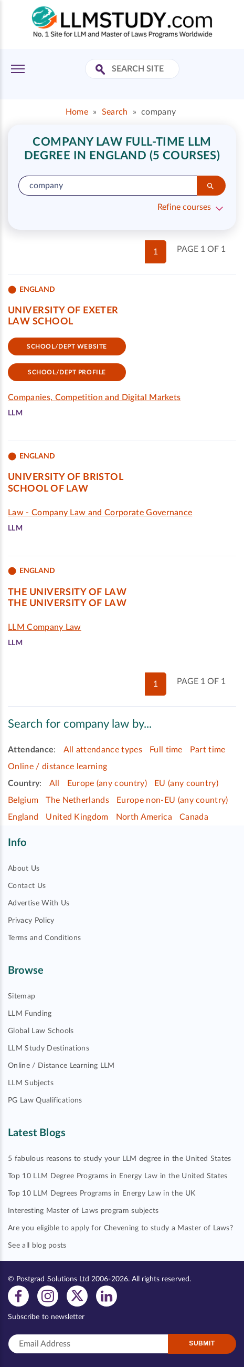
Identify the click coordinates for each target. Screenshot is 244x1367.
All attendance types (102, 750)
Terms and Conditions (44, 938)
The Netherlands (77, 800)
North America (144, 817)
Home (77, 112)
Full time (166, 750)
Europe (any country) (107, 783)
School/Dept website (67, 346)
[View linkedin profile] (106, 1295)
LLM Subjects (31, 1083)
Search (115, 112)
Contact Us (27, 886)
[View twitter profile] (77, 1295)
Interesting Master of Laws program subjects (83, 1211)
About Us (24, 868)
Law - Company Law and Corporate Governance (100, 512)
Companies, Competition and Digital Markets (94, 397)
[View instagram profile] (47, 1295)
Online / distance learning (57, 766)
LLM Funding (30, 1013)
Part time (208, 750)
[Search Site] (102, 70)
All (54, 783)
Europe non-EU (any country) (172, 800)
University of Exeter (63, 310)
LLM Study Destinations (48, 1048)
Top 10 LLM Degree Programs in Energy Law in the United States (118, 1176)
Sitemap (21, 996)
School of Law (48, 489)
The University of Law (67, 592)
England (23, 817)
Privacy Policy (31, 920)
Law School (40, 322)
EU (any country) (186, 783)
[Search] (211, 186)
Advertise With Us (38, 903)
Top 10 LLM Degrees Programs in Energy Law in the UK (101, 1193)
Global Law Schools (41, 1031)
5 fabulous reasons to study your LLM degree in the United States (119, 1158)
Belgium (23, 800)
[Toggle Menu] (18, 69)
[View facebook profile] (18, 1295)
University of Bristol (65, 477)
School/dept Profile (67, 372)
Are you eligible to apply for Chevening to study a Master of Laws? (120, 1228)
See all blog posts (37, 1245)
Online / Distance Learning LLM (61, 1065)
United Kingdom (77, 817)
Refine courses (184, 207)
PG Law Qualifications (45, 1100)
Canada (193, 817)
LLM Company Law (44, 627)
